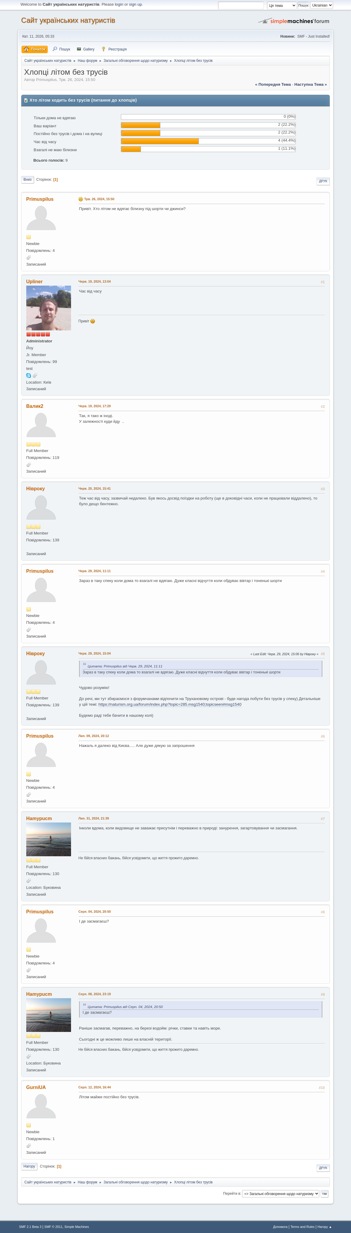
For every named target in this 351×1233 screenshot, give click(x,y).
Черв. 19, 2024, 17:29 (94, 406)
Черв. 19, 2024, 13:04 (94, 281)
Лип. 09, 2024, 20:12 (93, 736)
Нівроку (35, 488)
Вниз (28, 179)
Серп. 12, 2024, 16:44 (94, 1087)
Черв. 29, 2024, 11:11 (94, 571)
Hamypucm (39, 818)
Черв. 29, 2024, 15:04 (94, 653)
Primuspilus (40, 199)
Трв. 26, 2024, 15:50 (99, 199)
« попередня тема (273, 84)
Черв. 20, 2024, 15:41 (94, 488)
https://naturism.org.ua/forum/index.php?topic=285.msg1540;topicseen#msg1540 (169, 704)
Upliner (34, 281)
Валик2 (34, 406)
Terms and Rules (302, 1227)
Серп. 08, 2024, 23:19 (94, 994)
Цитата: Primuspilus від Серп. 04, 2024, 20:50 (125, 1007)
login (119, 4)
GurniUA (36, 1087)
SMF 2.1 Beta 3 (30, 1227)
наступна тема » (310, 84)
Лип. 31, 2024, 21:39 (93, 818)
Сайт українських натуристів (68, 20)
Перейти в (231, 1193)
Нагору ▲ (325, 1227)
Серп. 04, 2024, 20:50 (94, 911)
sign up (135, 4)
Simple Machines (76, 1227)
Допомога (280, 1227)
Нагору (29, 1166)
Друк (323, 181)
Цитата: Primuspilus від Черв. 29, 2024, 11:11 (125, 666)
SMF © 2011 (53, 1227)
